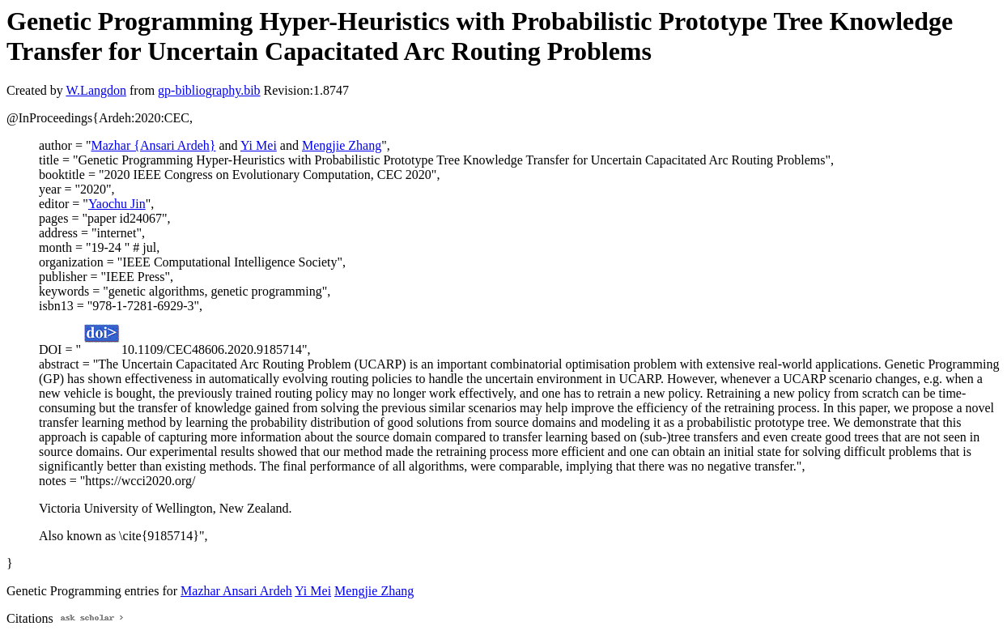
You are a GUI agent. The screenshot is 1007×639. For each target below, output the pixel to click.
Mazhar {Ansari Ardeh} (153, 145)
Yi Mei (258, 145)
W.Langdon (96, 90)
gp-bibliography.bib (209, 90)
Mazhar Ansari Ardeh (236, 591)
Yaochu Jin (117, 204)
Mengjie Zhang (341, 145)
